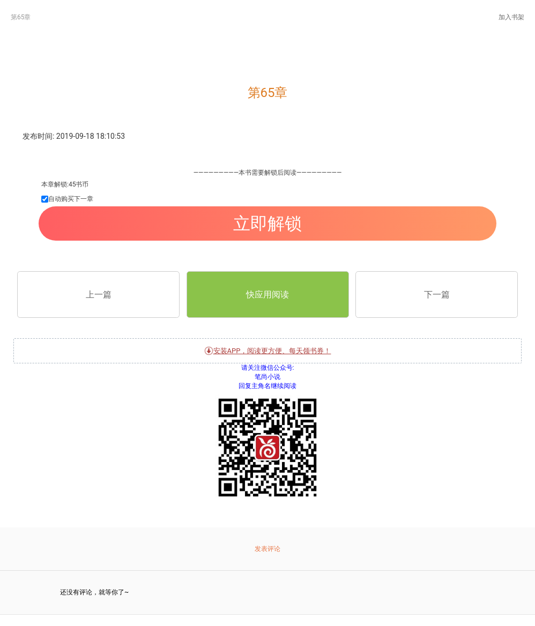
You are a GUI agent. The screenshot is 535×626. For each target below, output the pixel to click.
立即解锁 (267, 223)
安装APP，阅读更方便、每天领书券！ (267, 350)
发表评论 (267, 549)
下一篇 (437, 294)
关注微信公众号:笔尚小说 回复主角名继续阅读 (267, 439)
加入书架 (511, 17)
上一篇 (99, 294)
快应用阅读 (267, 294)
